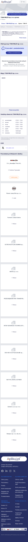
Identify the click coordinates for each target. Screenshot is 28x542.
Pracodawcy (9, 26)
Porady (3, 485)
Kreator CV (4, 505)
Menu (23, 2)
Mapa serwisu (19, 523)
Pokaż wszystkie (14, 110)
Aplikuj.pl (3, 26)
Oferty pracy (4, 479)
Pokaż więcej (22, 37)
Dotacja (17, 520)
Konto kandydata (6, 488)
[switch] (14, 53)
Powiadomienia (5, 496)
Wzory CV (4, 508)
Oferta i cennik (19, 479)
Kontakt (17, 507)
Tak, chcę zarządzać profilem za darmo (17, 14)
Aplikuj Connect (19, 517)
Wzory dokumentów (6, 511)
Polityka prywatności (21, 510)
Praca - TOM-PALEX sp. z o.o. (9, 23)
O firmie (17, 504)
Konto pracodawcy (20, 487)
